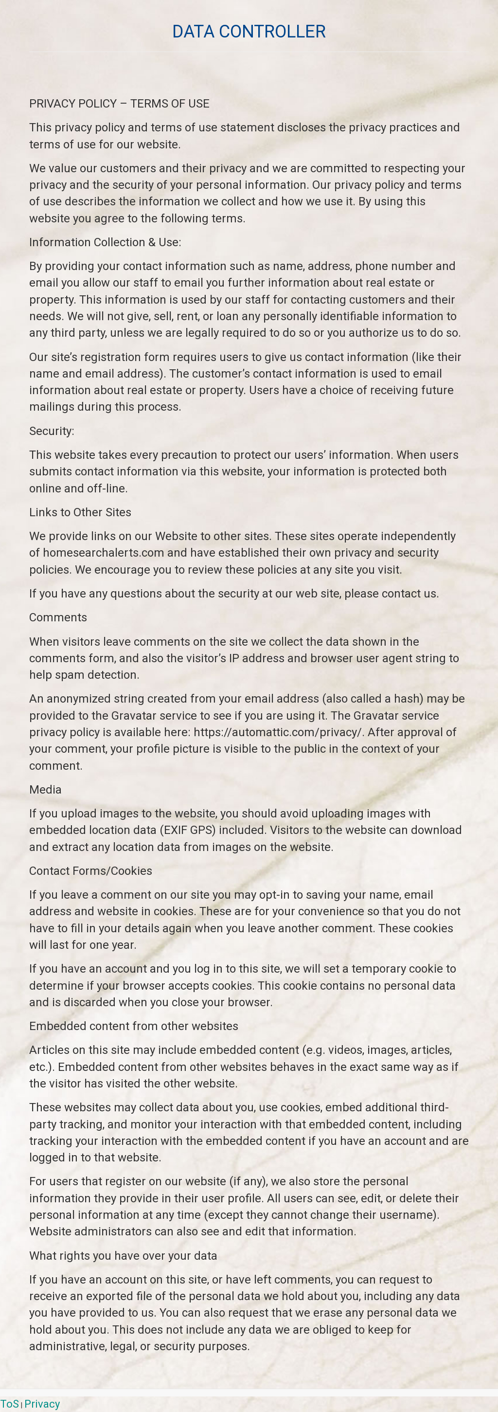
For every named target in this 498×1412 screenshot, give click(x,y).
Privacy (42, 1404)
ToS (9, 1404)
